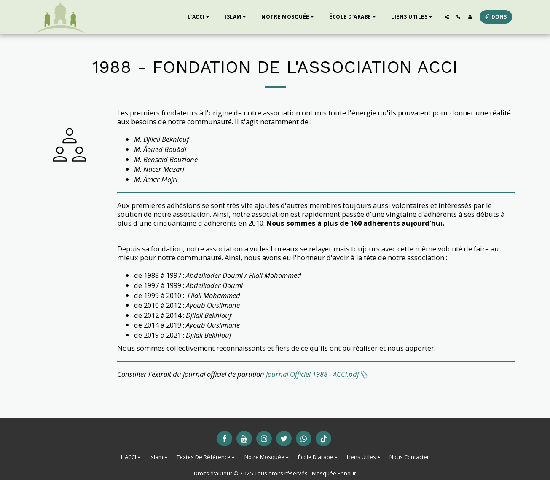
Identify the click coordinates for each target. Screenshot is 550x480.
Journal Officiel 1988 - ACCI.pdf (312, 374)
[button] (199, 17)
